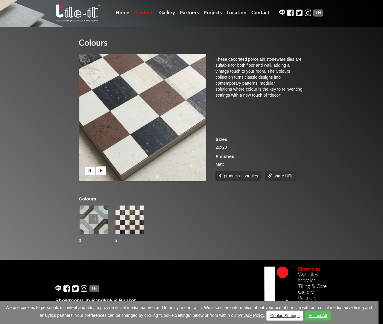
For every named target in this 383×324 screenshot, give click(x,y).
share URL (281, 176)
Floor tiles (309, 269)
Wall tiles (308, 274)
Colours (93, 42)
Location (237, 12)
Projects (212, 12)
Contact (260, 12)
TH (318, 13)
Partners (189, 12)
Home (122, 12)
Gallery (167, 12)
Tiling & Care (312, 286)
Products (144, 12)
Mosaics (306, 280)
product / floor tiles (238, 176)
